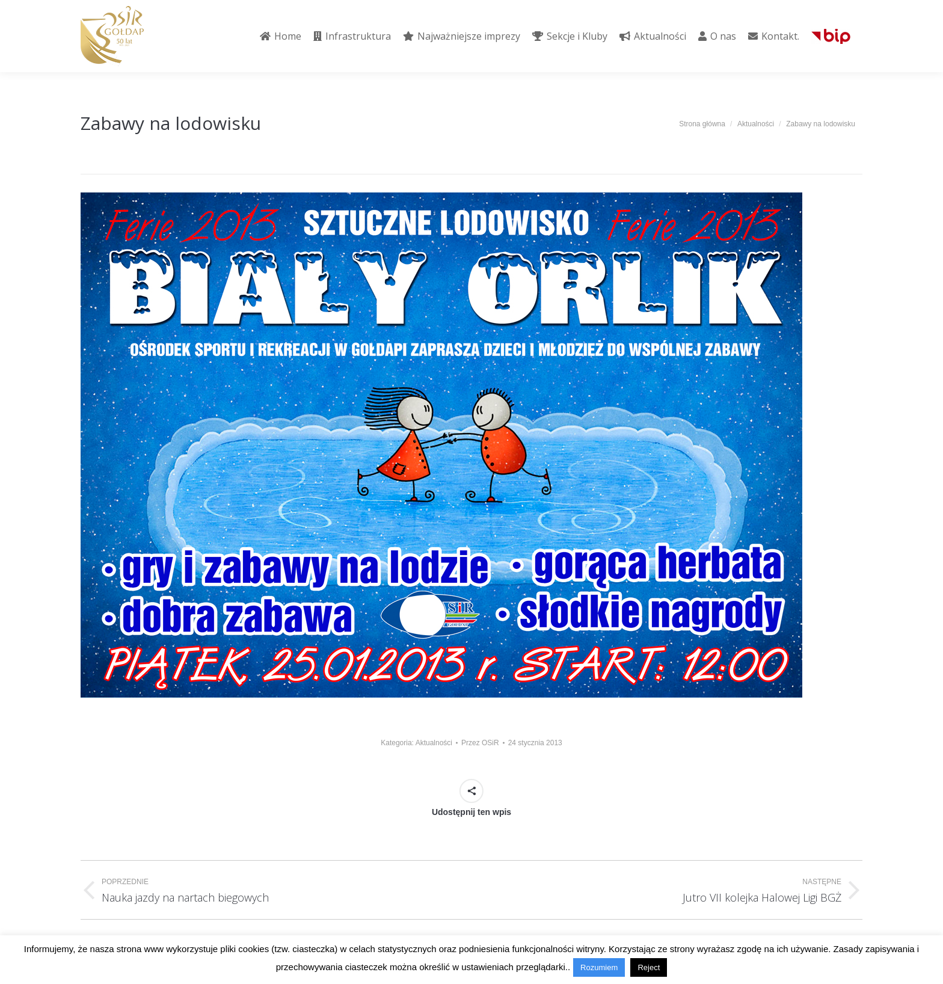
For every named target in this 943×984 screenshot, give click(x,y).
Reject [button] (648, 967)
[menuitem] (280, 36)
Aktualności (434, 743)
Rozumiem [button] (599, 967)
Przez (480, 743)
